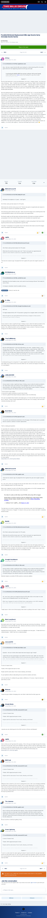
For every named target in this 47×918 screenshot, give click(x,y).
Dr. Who (20, 380)
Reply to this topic (23, 47)
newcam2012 (21, 709)
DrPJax (19, 344)
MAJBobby (5, 40)
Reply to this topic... (8, 890)
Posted (10, 59)
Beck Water (20, 647)
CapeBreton (20, 63)
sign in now (33, 882)
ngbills (19, 474)
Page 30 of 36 (23, 52)
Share (11, 898)
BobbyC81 (20, 194)
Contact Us (23, 912)
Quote (6, 127)
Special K (19, 416)
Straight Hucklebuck (23, 306)
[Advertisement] (23, 21)
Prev (5, 52)
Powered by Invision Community (23, 915)
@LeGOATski (4, 290)
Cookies (30, 912)
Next (42, 52)
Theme (17, 912)
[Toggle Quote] (3, 63)
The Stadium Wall (14, 42)
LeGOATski (20, 278)
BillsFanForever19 (22, 243)
